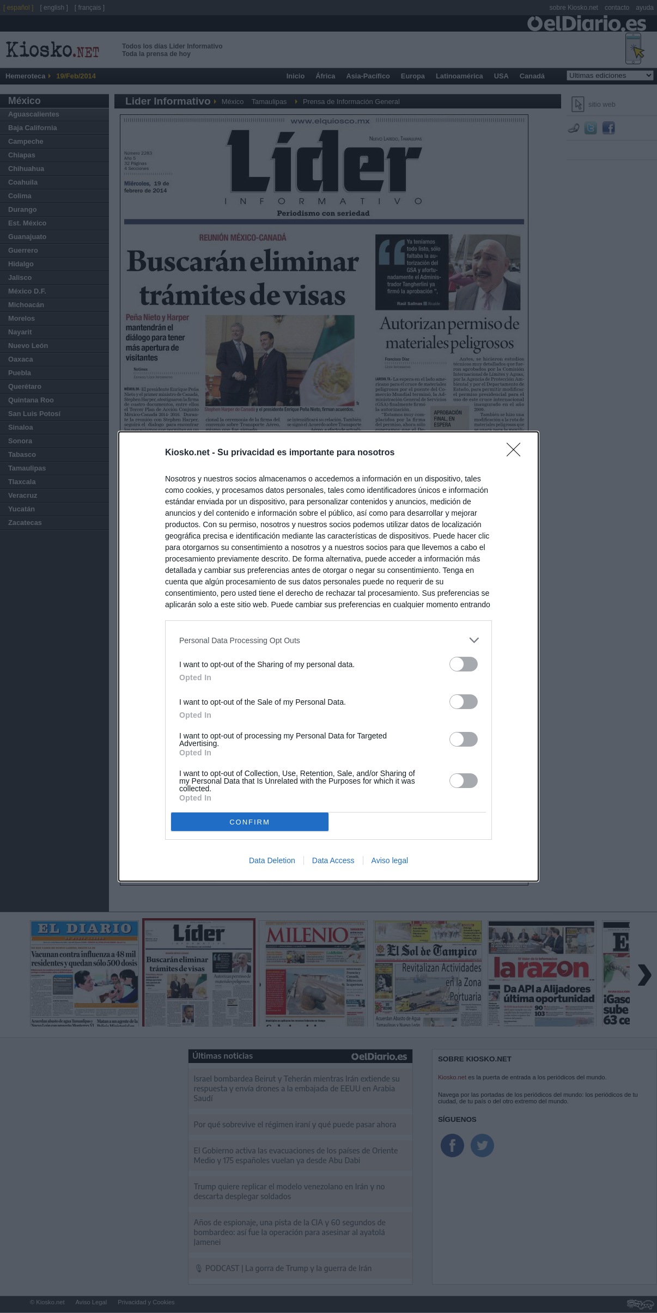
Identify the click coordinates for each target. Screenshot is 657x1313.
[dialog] (328, 656)
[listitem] (328, 640)
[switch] (463, 664)
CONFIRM (249, 822)
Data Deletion (272, 860)
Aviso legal (390, 860)
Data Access (333, 860)
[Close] (517, 453)
